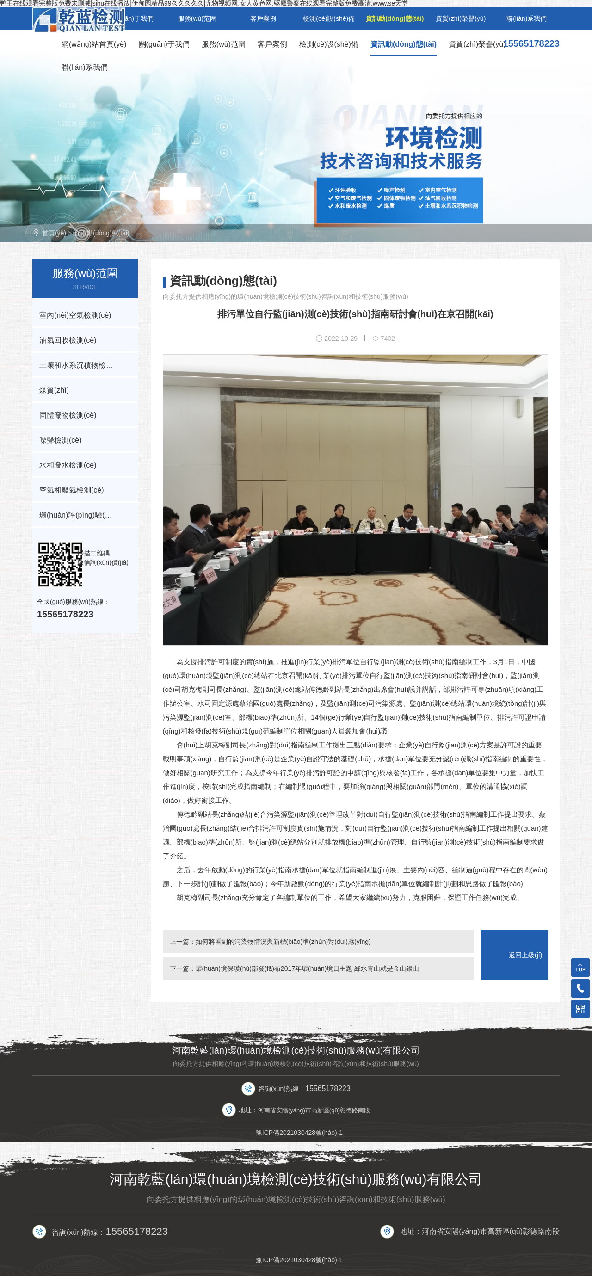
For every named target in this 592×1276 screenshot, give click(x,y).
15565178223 (531, 43)
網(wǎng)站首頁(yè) (94, 44)
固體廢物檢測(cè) (68, 415)
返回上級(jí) (525, 955)
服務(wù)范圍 (224, 44)
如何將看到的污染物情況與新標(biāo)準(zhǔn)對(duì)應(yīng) (283, 941)
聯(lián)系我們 (85, 67)
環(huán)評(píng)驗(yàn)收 (83, 515)
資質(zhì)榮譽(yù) (477, 44)
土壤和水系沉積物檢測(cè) (82, 365)
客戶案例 (272, 44)
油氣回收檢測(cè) (68, 340)
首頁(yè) (54, 233)
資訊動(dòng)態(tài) (403, 44)
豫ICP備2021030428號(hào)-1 (299, 1132)
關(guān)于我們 (164, 44)
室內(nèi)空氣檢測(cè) (75, 315)
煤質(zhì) (54, 390)
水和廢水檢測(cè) (68, 465)
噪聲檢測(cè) (60, 440)
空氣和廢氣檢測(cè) (71, 490)
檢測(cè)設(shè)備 (328, 44)
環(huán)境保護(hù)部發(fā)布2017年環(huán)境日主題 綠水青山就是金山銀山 (307, 968)
